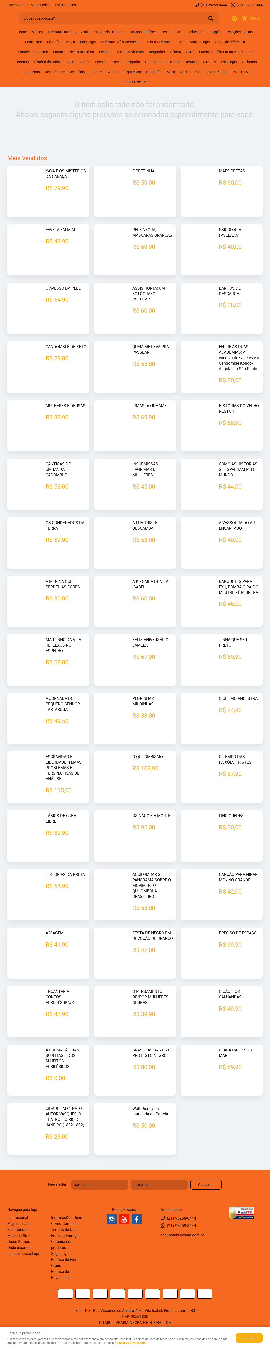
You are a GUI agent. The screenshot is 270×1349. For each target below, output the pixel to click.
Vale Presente (135, 81)
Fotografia (132, 61)
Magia (70, 41)
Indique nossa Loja (23, 1252)
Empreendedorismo (33, 51)
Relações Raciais (240, 31)
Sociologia (88, 41)
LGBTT (178, 31)
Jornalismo (31, 71)
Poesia (100, 61)
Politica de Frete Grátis (64, 1261)
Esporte (96, 71)
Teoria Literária (158, 41)
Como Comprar (64, 1222)
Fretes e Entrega (64, 1234)
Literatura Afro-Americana (121, 41)
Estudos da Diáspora (108, 31)
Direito (70, 61)
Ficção (104, 51)
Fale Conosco (65, 4)
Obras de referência (230, 41)
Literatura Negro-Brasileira (73, 51)
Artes (114, 61)
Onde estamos (19, 1246)
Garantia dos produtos (61, 1243)
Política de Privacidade (60, 1273)
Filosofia (53, 41)
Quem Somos (17, 4)
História (174, 61)
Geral (190, 51)
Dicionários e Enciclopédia (65, 71)
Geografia (154, 71)
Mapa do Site (18, 1234)
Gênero (175, 51)
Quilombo (249, 61)
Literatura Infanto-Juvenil (68, 31)
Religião (215, 31)
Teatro (180, 41)
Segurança (60, 1252)
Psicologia (229, 61)
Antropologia (200, 41)
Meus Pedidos (41, 4)
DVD (165, 31)
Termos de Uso (64, 1228)
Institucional (17, 1216)
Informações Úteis (66, 1216)
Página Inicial (18, 1222)
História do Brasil (47, 61)
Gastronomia (190, 71)
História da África (143, 31)
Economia (21, 61)
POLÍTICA (240, 71)
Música (37, 31)
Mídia (171, 71)
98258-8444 (214, 4)
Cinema (112, 71)
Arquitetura (132, 71)
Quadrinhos (154, 61)
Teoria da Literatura (200, 61)
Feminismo (33, 41)
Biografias (157, 51)
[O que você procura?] (211, 18)
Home (22, 31)
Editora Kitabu (216, 71)
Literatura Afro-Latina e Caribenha (225, 51)
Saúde (85, 61)
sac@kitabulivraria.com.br (182, 1233)
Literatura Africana (129, 51)
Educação (196, 31)
